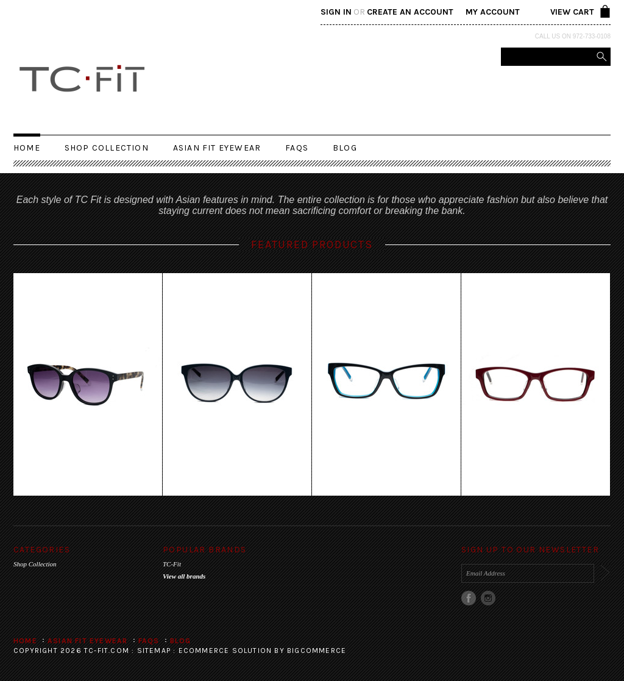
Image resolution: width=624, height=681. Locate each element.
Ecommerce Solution (225, 650)
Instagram (488, 598)
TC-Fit (172, 564)
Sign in (336, 12)
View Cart (572, 12)
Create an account (410, 12)
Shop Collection (107, 148)
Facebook (469, 598)
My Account (493, 12)
